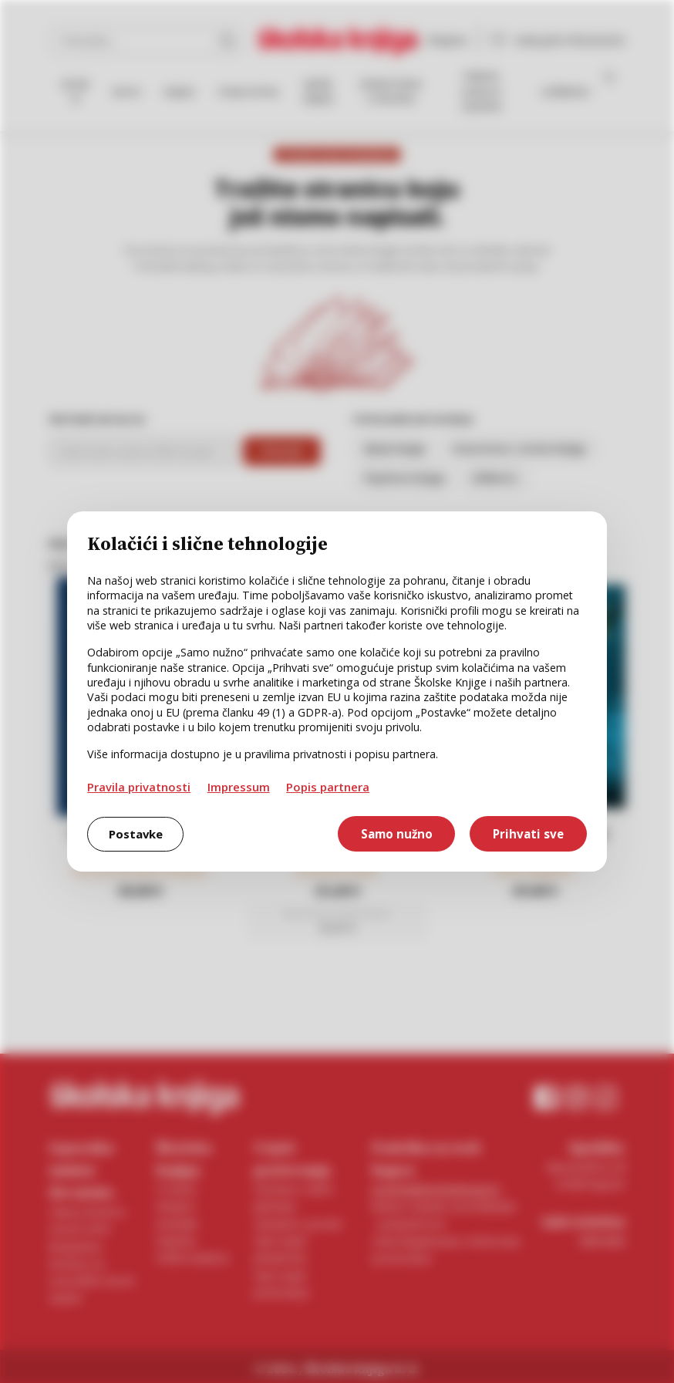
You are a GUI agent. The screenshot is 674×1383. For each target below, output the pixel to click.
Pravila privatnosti (138, 786)
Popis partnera (327, 786)
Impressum (238, 786)
